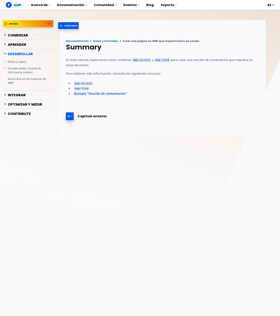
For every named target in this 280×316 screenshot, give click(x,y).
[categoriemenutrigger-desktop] (83, 25)
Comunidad (105, 5)
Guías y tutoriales (105, 41)
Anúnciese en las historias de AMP (26, 81)
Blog (150, 5)
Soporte (169, 5)
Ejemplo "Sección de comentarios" (100, 93)
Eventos (131, 5)
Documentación (72, 5)
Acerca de (40, 5)
